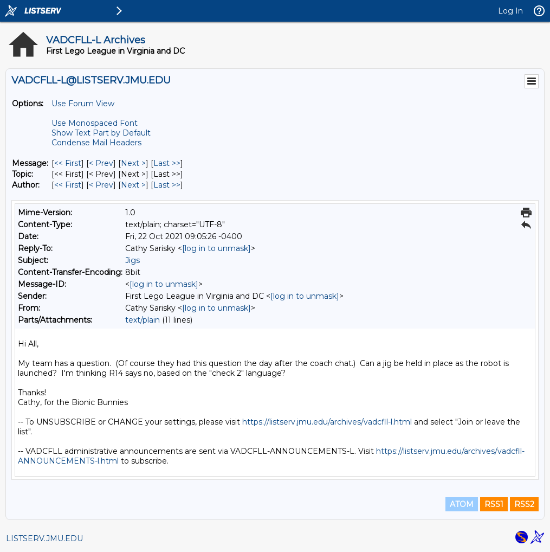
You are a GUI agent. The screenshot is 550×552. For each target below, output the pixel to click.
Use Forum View (82, 103)
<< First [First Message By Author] (67, 185)
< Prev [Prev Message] (101, 163)
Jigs (132, 260)
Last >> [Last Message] (166, 163)
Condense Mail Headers (96, 142)
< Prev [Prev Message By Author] (101, 185)
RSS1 (493, 504)
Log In (510, 11)
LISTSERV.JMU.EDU (44, 538)
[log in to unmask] (216, 248)
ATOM (462, 504)
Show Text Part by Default (101, 133)
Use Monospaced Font (94, 123)
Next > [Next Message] (133, 163)
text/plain (142, 320)
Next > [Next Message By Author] (133, 185)
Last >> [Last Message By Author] (166, 185)
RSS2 (524, 504)
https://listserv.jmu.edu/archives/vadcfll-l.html (327, 422)
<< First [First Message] (67, 163)
